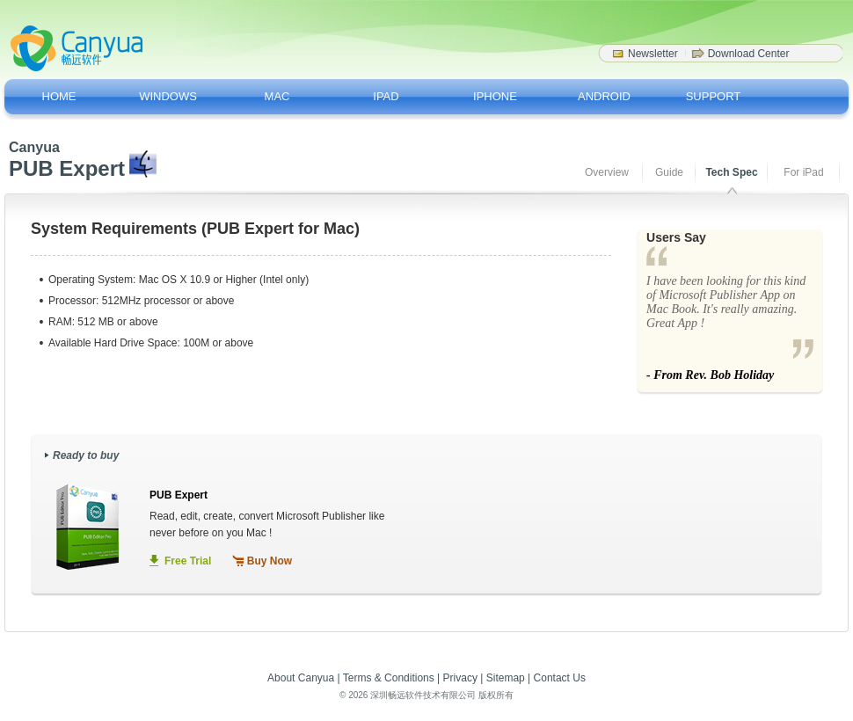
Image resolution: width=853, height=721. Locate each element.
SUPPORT (713, 96)
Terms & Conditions (388, 678)
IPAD (385, 96)
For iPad (803, 172)
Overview (607, 172)
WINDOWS (168, 96)
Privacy (460, 678)
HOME (59, 96)
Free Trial (187, 561)
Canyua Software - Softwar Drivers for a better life (76, 48)
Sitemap (505, 678)
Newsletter (653, 53)
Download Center (749, 53)
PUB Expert (178, 495)
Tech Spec (731, 172)
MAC (277, 96)
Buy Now (269, 561)
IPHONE (495, 96)
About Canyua (300, 678)
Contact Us (560, 678)
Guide (669, 172)
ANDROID (604, 96)
